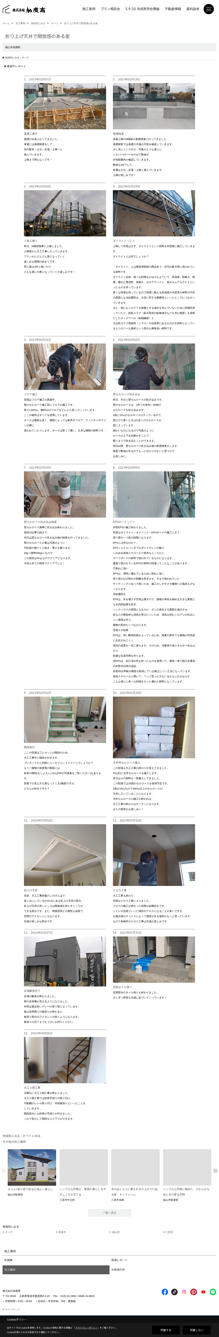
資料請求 (192, 9)
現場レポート (119, 1260)
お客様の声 (118, 1270)
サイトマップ (12, 1309)
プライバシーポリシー (86, 1327)
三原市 (169, 1232)
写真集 (8, 1260)
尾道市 (62, 1232)
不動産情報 (173, 9)
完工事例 (9, 1270)
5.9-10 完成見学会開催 (142, 9)
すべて (9, 1232)
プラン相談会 (110, 9)
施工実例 (88, 9)
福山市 (116, 1232)
